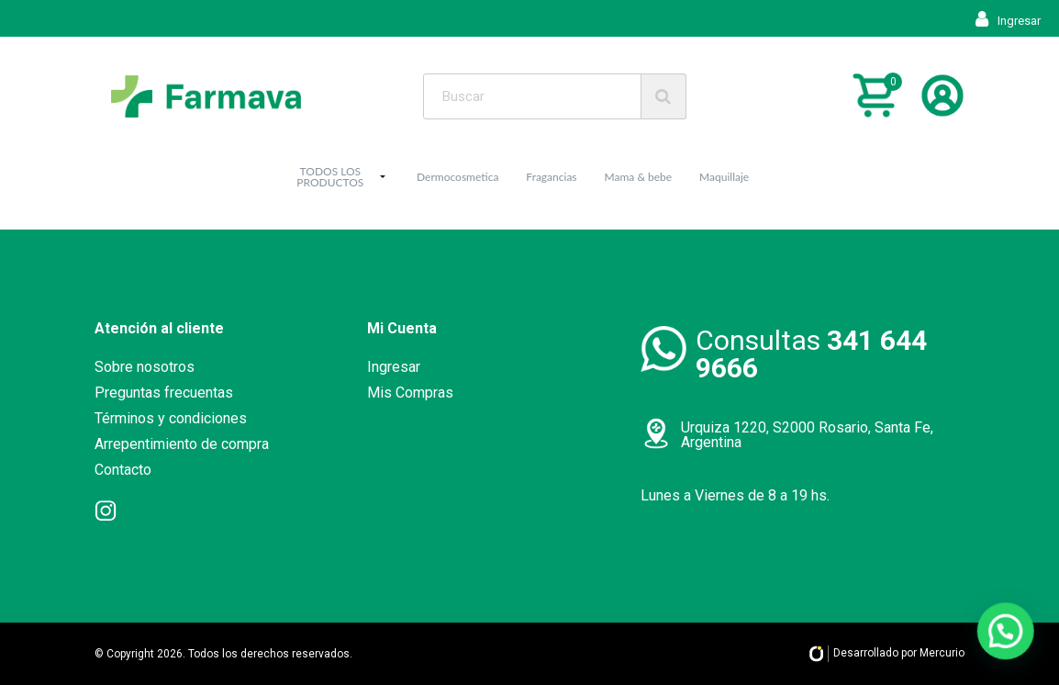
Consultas (811, 354)
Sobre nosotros (145, 367)
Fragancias (551, 177)
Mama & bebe (639, 177)
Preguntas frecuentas (164, 392)
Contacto (123, 469)
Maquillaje (724, 177)
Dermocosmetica (457, 177)
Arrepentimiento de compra (182, 444)
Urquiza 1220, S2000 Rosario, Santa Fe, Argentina (807, 435)
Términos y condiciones (171, 418)
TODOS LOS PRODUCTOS (329, 176)
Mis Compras (410, 392)
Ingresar (1008, 21)
